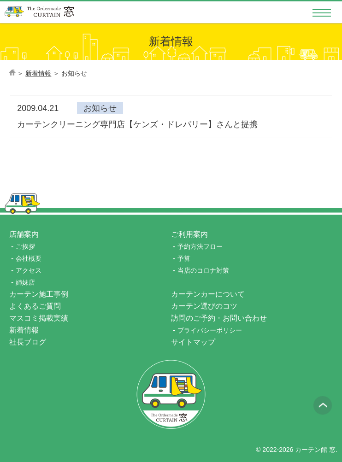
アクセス (28, 270)
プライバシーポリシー (209, 330)
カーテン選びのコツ (204, 306)
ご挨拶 (25, 246)
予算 (183, 258)
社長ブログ (27, 342)
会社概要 (28, 258)
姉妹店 (25, 282)
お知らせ (100, 108)
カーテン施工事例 (38, 294)
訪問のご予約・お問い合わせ (219, 318)
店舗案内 (24, 234)
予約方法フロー (200, 246)
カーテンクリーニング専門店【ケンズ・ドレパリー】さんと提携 (137, 124)
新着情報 (27, 330)
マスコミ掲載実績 (38, 318)
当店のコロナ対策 (203, 270)
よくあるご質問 (35, 306)
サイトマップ (193, 342)
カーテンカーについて (208, 294)
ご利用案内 (189, 234)
